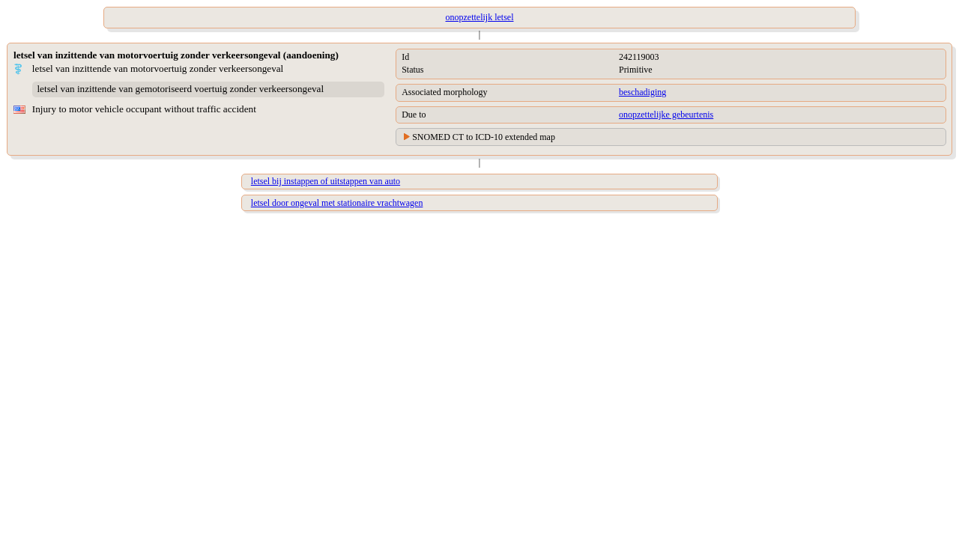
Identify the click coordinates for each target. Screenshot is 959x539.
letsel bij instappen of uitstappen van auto (325, 181)
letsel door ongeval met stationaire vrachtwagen (337, 203)
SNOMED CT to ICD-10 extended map (483, 137)
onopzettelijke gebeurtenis (666, 114)
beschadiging (642, 92)
